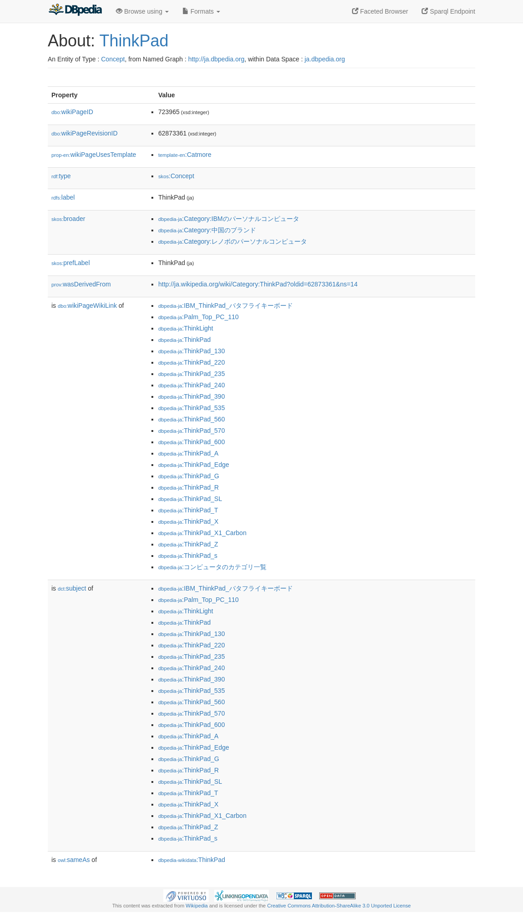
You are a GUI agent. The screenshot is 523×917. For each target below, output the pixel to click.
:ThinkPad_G (188, 476)
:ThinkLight (185, 328)
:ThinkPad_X (188, 521)
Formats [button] (201, 11)
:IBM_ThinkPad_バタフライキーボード (225, 305)
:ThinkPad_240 (191, 385)
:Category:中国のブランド (207, 230)
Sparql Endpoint (448, 11)
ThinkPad (133, 40)
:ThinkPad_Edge (193, 464)
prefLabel (70, 262)
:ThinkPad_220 (191, 362)
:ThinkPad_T (188, 510)
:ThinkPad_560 (191, 419)
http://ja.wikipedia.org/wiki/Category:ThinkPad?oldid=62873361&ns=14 (257, 284)
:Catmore (184, 154)
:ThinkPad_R (188, 487)
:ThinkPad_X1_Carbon (202, 532)
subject (72, 588)
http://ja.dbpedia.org (216, 59)
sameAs (74, 859)
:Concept (176, 176)
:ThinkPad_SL (190, 498)
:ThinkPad (184, 339)
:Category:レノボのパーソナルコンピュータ (232, 241)
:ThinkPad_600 (191, 442)
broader (68, 218)
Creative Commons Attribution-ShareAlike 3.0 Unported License (339, 905)
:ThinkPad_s (187, 555)
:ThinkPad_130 (191, 351)
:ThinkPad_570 (191, 430)
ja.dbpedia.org (325, 59)
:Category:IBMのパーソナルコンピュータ (228, 218)
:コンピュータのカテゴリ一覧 (212, 567)
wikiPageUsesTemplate (93, 154)
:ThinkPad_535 (191, 407)
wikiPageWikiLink (87, 305)
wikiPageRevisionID (84, 133)
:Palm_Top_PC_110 (198, 317)
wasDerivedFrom (81, 284)
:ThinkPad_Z (188, 544)
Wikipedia (197, 905)
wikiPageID (72, 111)
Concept (113, 59)
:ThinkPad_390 (191, 396)
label (63, 197)
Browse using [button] (142, 11)
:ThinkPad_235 (191, 373)
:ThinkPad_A (188, 453)
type (61, 176)
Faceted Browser (380, 11)
